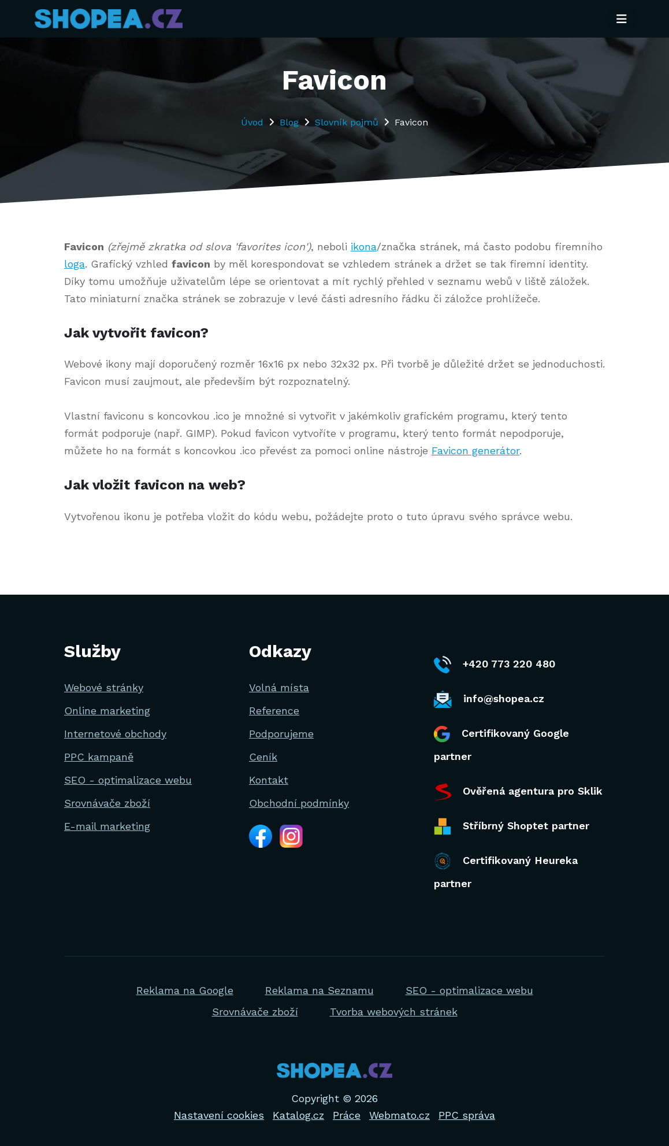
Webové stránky (103, 687)
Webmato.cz (399, 1115)
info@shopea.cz (489, 699)
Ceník (263, 757)
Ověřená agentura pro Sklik (518, 791)
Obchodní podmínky (299, 803)
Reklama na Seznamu (319, 990)
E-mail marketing (107, 826)
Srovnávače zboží (107, 803)
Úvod (252, 122)
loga (74, 264)
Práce (346, 1115)
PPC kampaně (98, 757)
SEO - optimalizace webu (128, 780)
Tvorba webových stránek (394, 1012)
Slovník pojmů (346, 122)
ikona (364, 246)
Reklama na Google (184, 990)
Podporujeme (281, 734)
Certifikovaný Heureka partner (506, 870)
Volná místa (279, 687)
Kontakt (268, 780)
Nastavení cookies (219, 1115)
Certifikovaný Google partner (501, 744)
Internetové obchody (115, 734)
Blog (289, 122)
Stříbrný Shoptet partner (511, 826)
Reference (274, 710)
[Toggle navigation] (621, 19)
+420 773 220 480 (494, 664)
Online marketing (107, 710)
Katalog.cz (298, 1115)
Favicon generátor (475, 450)
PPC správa (466, 1115)
